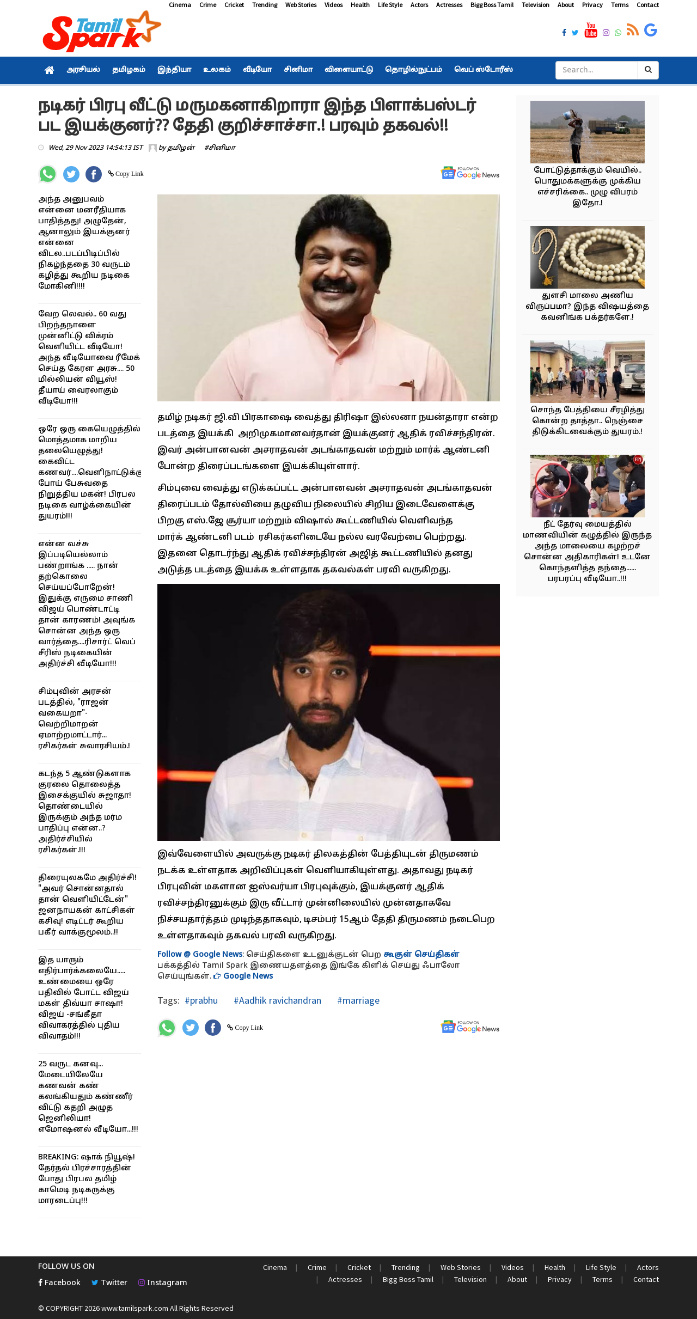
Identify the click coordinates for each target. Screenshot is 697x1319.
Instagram (162, 1283)
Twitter (109, 1283)
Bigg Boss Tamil (491, 5)
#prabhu (201, 1000)
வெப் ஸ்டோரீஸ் (483, 70)
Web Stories (300, 5)
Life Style (390, 5)
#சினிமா (219, 148)
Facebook (59, 1283)
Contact (648, 5)
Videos (334, 5)
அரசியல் (83, 70)
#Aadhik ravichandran (276, 1000)
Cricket (234, 5)
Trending (264, 5)
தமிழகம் (128, 70)
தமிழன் (180, 148)
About (566, 5)
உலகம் (217, 70)
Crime (207, 5)
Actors (419, 5)
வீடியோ (257, 70)
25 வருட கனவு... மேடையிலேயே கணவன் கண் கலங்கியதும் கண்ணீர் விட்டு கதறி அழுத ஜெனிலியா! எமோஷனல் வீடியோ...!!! (88, 1097)
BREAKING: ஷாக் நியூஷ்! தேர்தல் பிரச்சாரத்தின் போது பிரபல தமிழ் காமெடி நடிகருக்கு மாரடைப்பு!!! (86, 1179)
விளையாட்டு (349, 70)
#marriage (357, 1000)
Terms (619, 5)
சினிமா (298, 70)
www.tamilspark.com (134, 1308)
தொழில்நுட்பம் (413, 70)
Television (535, 5)
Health (360, 5)
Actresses (449, 5)
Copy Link (129, 173)
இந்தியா (174, 70)
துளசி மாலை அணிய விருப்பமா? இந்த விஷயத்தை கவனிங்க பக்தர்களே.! (587, 306)
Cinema (180, 5)
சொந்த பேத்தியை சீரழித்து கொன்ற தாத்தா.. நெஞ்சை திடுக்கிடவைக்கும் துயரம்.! (587, 421)
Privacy (592, 5)
